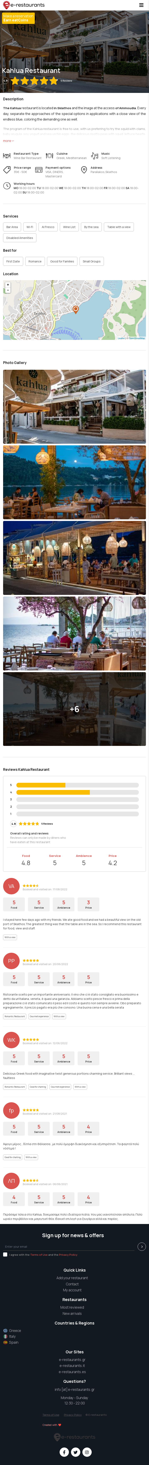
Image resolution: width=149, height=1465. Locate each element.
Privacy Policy (68, 1255)
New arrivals (72, 1313)
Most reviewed (72, 1307)
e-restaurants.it (72, 1365)
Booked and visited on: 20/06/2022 (45, 964)
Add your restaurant (72, 1278)
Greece (12, 1331)
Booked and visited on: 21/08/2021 (45, 1113)
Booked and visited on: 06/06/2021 (45, 1184)
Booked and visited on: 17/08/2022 (45, 889)
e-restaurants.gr (72, 1359)
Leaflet (121, 338)
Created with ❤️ (52, 1425)
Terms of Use (39, 1255)
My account (72, 1290)
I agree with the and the (40, 1254)
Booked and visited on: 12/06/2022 (45, 1043)
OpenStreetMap (137, 338)
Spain (10, 1342)
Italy (9, 1336)
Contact (72, 1284)
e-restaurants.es (72, 1372)
